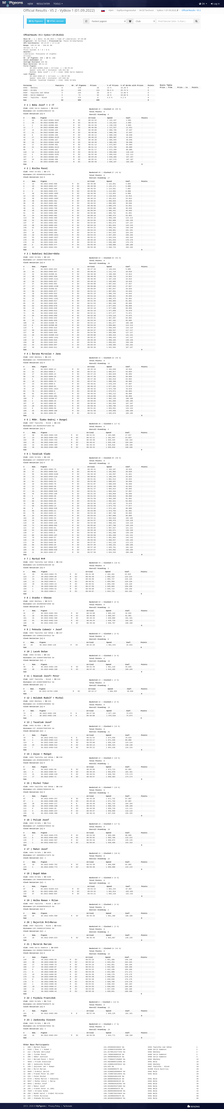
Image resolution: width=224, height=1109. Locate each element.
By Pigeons (36, 21)
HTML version (55, 21)
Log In (215, 3)
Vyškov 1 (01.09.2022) (167, 10)
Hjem (30, 3)
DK (202, 3)
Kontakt (68, 1106)
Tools (57, 3)
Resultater (43, 3)
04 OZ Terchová (146, 10)
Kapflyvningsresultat (126, 10)
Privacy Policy (54, 1106)
